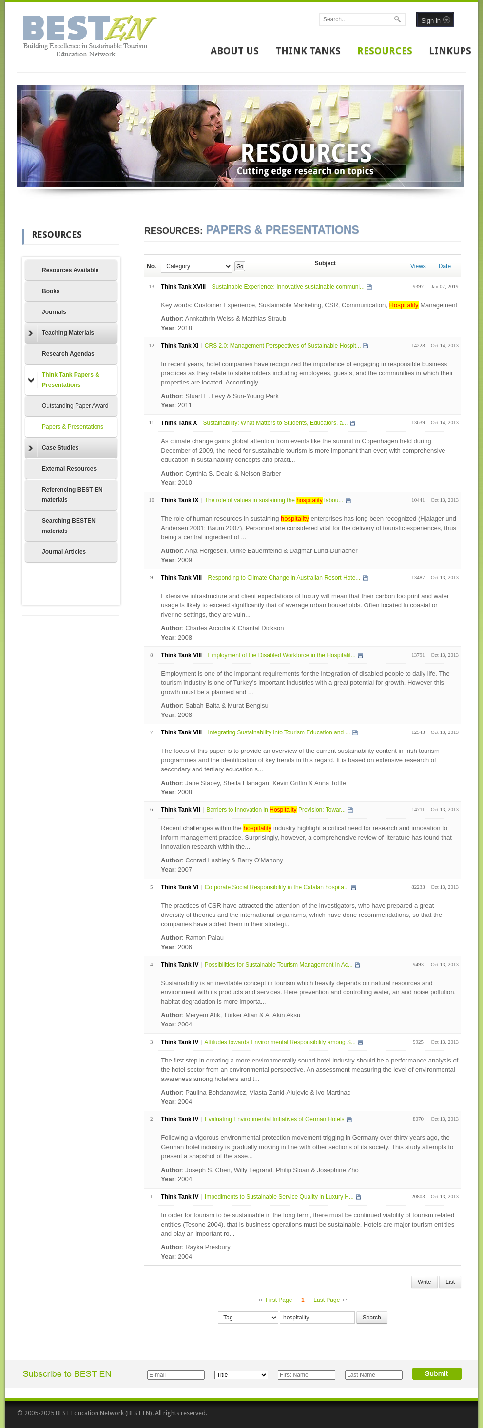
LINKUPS (450, 50)
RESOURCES (384, 50)
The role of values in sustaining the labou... (274, 500)
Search (372, 1317)
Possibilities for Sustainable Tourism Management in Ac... (279, 964)
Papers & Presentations (72, 426)
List (450, 1282)
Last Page (326, 1300)
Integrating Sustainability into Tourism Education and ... (279, 732)
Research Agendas (68, 353)
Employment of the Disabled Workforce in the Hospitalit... (281, 655)
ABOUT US (235, 50)
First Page (279, 1300)
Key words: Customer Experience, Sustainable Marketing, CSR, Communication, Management (309, 305)
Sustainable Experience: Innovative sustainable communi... (288, 286)
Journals (54, 312)
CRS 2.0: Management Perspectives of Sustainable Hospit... (283, 345)
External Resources (69, 468)
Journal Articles (64, 552)
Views (418, 266)
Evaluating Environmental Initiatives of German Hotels (275, 1119)
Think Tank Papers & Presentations (63, 379)
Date (445, 266)
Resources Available (70, 270)
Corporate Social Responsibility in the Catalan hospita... (277, 887)
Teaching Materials (61, 333)
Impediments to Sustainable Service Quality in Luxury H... (279, 1196)
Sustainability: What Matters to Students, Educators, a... (275, 423)
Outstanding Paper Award (75, 406)
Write (424, 1282)
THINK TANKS (308, 50)
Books (51, 291)
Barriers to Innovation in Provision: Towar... (276, 809)
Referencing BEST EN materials (72, 494)
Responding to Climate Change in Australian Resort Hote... (284, 577)
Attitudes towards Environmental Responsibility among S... (280, 1042)
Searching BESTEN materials (69, 525)
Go (239, 266)
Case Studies (53, 448)
